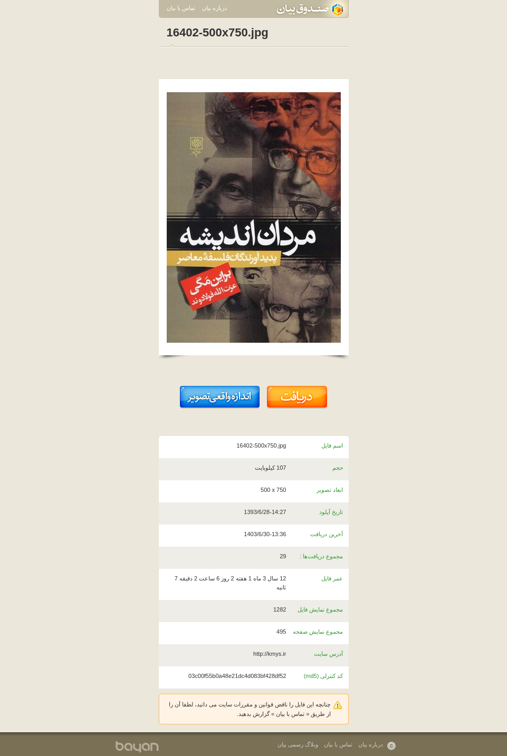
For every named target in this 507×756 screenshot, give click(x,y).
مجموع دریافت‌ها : (321, 556)
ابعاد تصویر (330, 490)
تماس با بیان (181, 8)
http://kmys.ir (269, 654)
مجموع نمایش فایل (320, 609)
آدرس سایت (328, 654)
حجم (337, 467)
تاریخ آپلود (331, 512)
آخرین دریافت (326, 534)
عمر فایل (332, 578)
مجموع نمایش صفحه (318, 631)
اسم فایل (332, 445)
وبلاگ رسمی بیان (298, 744)
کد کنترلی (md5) (323, 676)
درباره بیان (214, 8)
